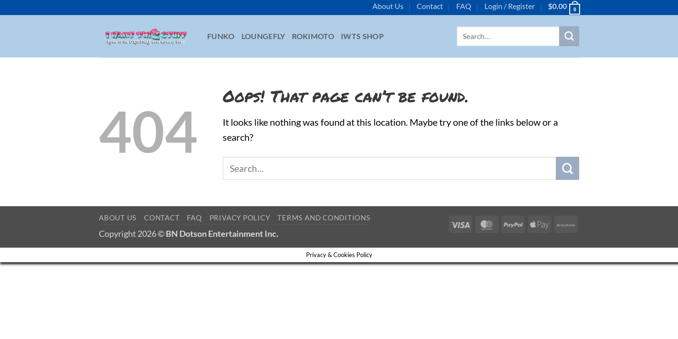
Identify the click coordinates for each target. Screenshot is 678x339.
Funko (221, 36)
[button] (509, 6)
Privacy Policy (240, 217)
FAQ (463, 5)
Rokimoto (313, 36)
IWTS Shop (362, 36)
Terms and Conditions (323, 217)
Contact (430, 5)
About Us (388, 5)
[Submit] (569, 36)
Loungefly (263, 36)
